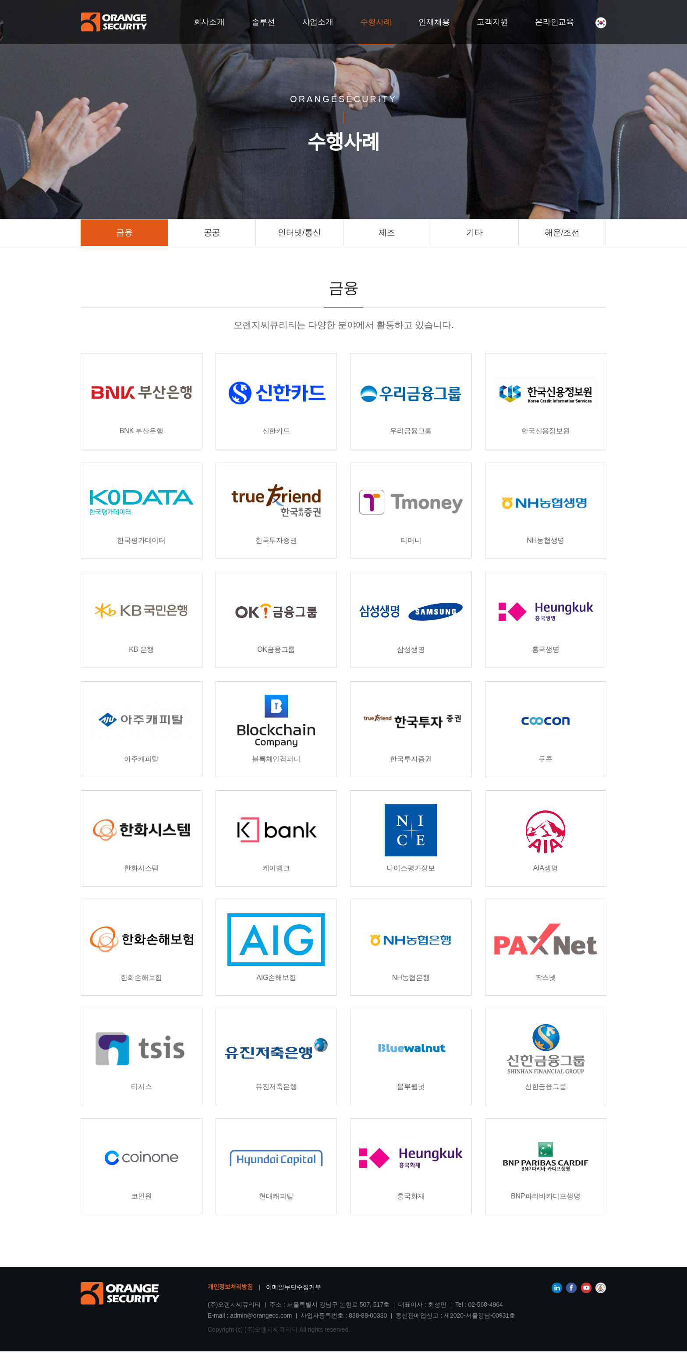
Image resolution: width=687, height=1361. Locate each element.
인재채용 (434, 22)
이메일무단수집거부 (293, 1296)
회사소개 (209, 22)
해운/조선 (562, 232)
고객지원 (492, 22)
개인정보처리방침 (230, 1296)
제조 (387, 232)
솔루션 (263, 22)
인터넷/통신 (299, 232)
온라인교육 (554, 22)
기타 (474, 232)
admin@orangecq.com (261, 1325)
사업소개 (317, 22)
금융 (124, 232)
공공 (212, 232)
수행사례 (376, 22)
